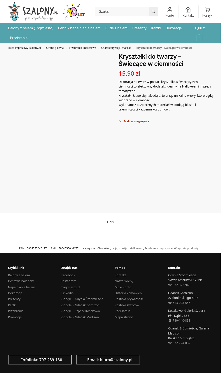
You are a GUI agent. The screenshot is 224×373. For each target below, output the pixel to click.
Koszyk (207, 12)
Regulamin (122, 311)
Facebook (68, 275)
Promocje (15, 317)
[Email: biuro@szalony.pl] (83, 359)
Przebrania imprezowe (82, 47)
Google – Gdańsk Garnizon (80, 305)
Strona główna (55, 47)
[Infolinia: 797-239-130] (15, 359)
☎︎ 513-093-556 (179, 303)
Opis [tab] (110, 222)
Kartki (12, 305)
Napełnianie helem (21, 287)
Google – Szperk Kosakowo (80, 311)
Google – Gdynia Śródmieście (82, 299)
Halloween (136, 248)
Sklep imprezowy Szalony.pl (24, 47)
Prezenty (14, 299)
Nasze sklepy (124, 281)
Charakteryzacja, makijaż (116, 47)
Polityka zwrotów (127, 305)
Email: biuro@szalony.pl (110, 359)
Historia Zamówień (128, 293)
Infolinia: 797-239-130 (41, 359)
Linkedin (67, 293)
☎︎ (170, 343)
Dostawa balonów (21, 281)
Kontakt (188, 12)
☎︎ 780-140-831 (179, 320)
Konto (169, 12)
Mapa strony (124, 317)
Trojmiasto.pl (70, 287)
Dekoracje (15, 293)
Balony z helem (19, 275)
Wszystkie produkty (186, 248)
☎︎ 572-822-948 (179, 285)
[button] (204, 33)
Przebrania (16, 311)
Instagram (68, 281)
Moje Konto (123, 287)
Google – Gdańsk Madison (80, 317)
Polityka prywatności (129, 299)
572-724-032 (181, 343)
